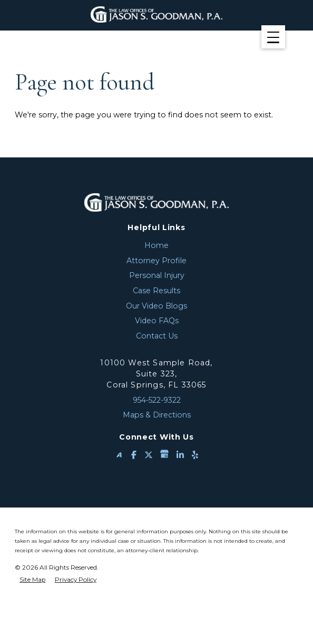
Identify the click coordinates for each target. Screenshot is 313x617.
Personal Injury (156, 275)
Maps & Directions (157, 415)
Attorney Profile (156, 260)
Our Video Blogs (156, 306)
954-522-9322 (157, 400)
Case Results (156, 290)
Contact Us (157, 336)
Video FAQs (157, 320)
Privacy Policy (75, 579)
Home (156, 245)
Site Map (32, 579)
